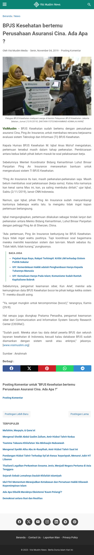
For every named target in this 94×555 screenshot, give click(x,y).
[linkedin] (56, 521)
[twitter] (29, 368)
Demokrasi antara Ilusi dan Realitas (23, 498)
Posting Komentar (71, 50)
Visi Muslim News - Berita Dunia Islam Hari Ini (51, 550)
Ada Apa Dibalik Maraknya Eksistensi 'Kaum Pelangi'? (32, 492)
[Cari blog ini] (89, 4)
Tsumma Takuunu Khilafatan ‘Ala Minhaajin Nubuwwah (33, 443)
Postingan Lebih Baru (16, 414)
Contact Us (34, 537)
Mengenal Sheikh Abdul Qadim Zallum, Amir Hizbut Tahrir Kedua (39, 436)
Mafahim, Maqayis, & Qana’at (19, 430)
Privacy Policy (70, 537)
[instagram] (47, 521)
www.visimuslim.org (16, 345)
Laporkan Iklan (51, 537)
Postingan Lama (80, 414)
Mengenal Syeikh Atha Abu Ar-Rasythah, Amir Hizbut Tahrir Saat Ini (40, 449)
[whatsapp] (65, 368)
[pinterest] (47, 368)
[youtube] (37, 521)
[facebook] (11, 368)
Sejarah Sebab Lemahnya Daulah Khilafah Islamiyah (32, 475)
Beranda (21, 537)
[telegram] (82, 368)
